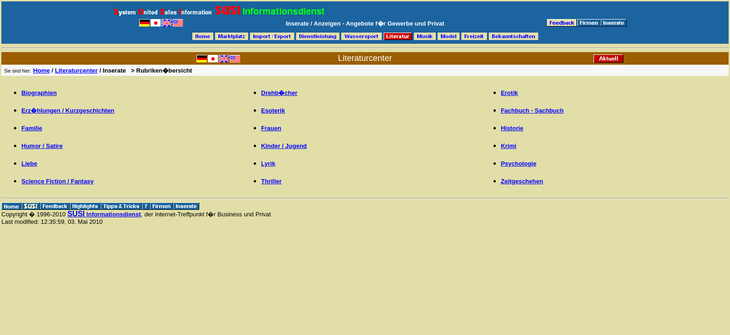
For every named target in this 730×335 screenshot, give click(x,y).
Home (41, 70)
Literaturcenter (76, 70)
